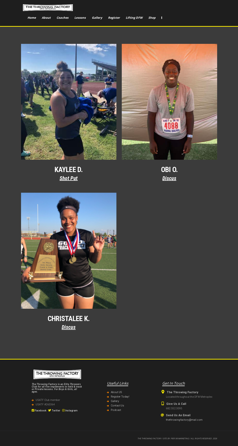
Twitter (54, 410)
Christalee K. (69, 318)
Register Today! (120, 396)
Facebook (39, 410)
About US (116, 392)
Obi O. (169, 169)
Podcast (116, 410)
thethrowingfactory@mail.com (184, 419)
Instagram (70, 410)
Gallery (115, 401)
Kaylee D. (69, 169)
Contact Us (117, 405)
